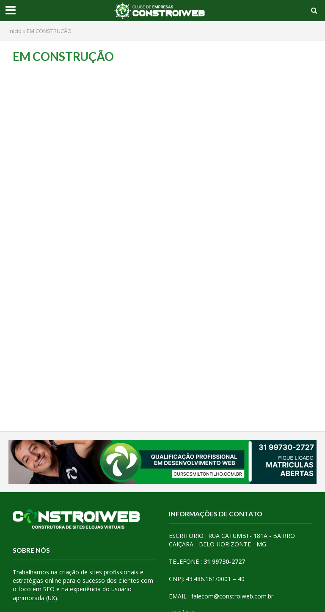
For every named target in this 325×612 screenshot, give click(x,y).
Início (15, 31)
